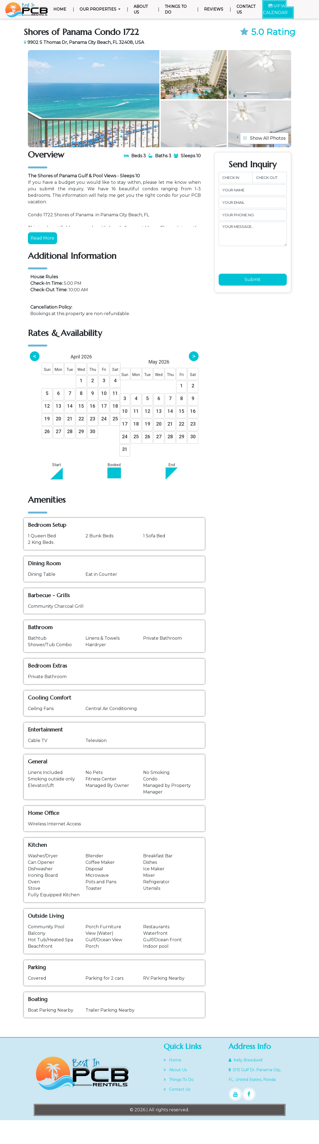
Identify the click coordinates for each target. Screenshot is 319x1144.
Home (60, 9)
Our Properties (98, 9)
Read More (42, 261)
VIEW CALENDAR (275, 9)
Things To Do (176, 9)
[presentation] (260, 281)
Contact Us (245, 9)
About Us (141, 9)
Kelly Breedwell (245, 1083)
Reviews (213, 9)
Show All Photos (264, 158)
